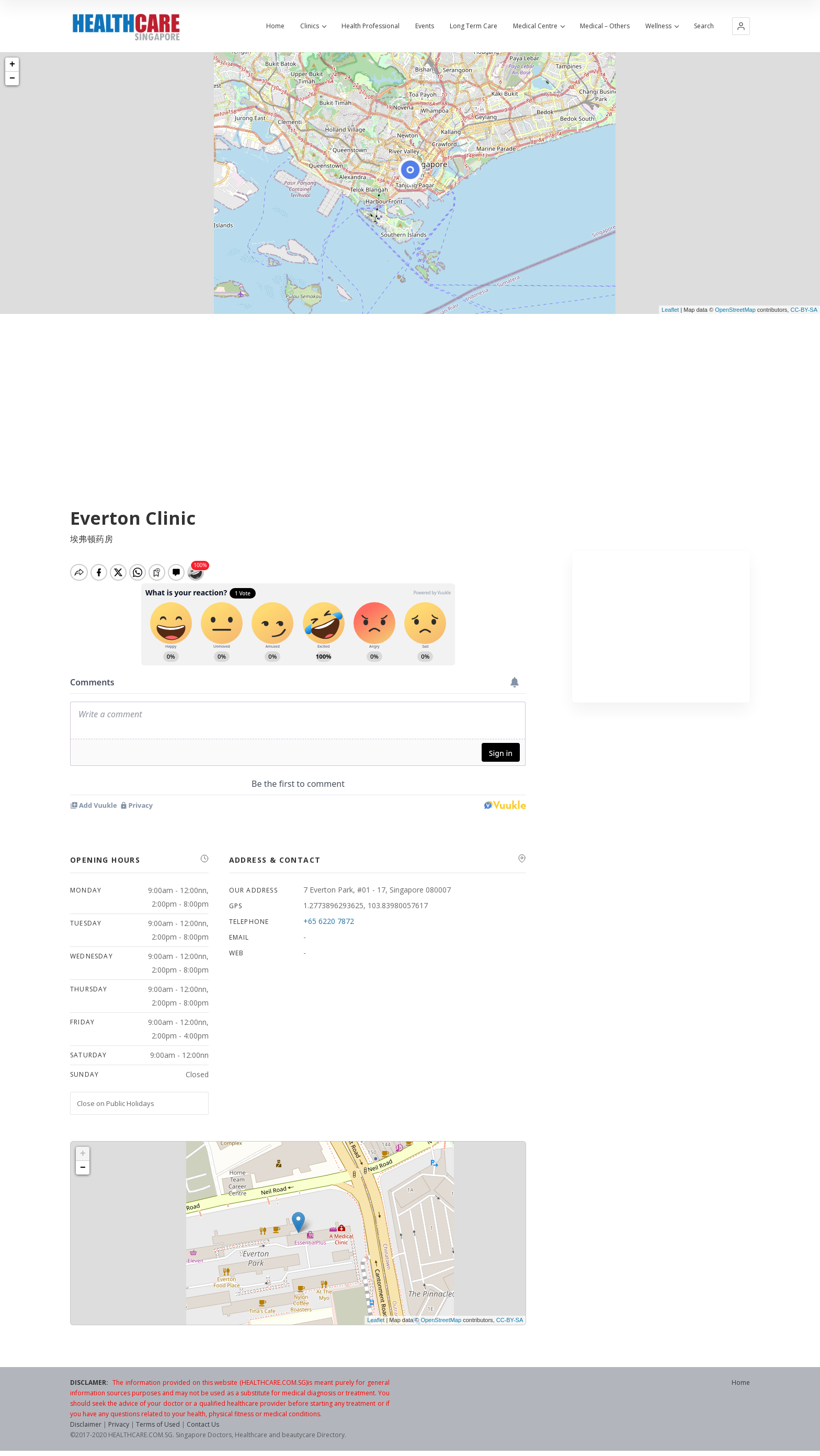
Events (424, 26)
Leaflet (670, 310)
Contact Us (203, 1424)
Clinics (313, 26)
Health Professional (370, 26)
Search (704, 26)
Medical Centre (538, 26)
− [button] (12, 78)
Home (275, 26)
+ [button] (12, 64)
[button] (741, 26)
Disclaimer (85, 1424)
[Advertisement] (410, 392)
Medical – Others (605, 26)
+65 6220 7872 (328, 921)
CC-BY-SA (803, 310)
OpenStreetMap (735, 310)
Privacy (118, 1424)
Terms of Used (158, 1424)
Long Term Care (473, 26)
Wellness (661, 26)
